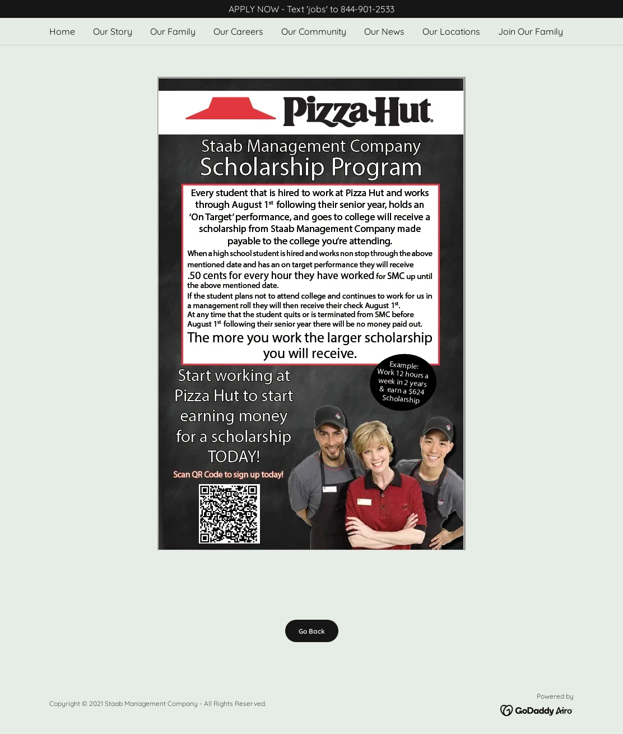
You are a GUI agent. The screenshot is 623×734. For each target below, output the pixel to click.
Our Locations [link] (451, 31)
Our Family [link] (173, 31)
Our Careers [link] (238, 31)
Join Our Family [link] (530, 31)
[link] (537, 709)
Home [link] (62, 31)
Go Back (312, 631)
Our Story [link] (112, 31)
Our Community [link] (313, 31)
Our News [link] (384, 31)
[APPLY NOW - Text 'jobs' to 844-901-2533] (311, 9)
